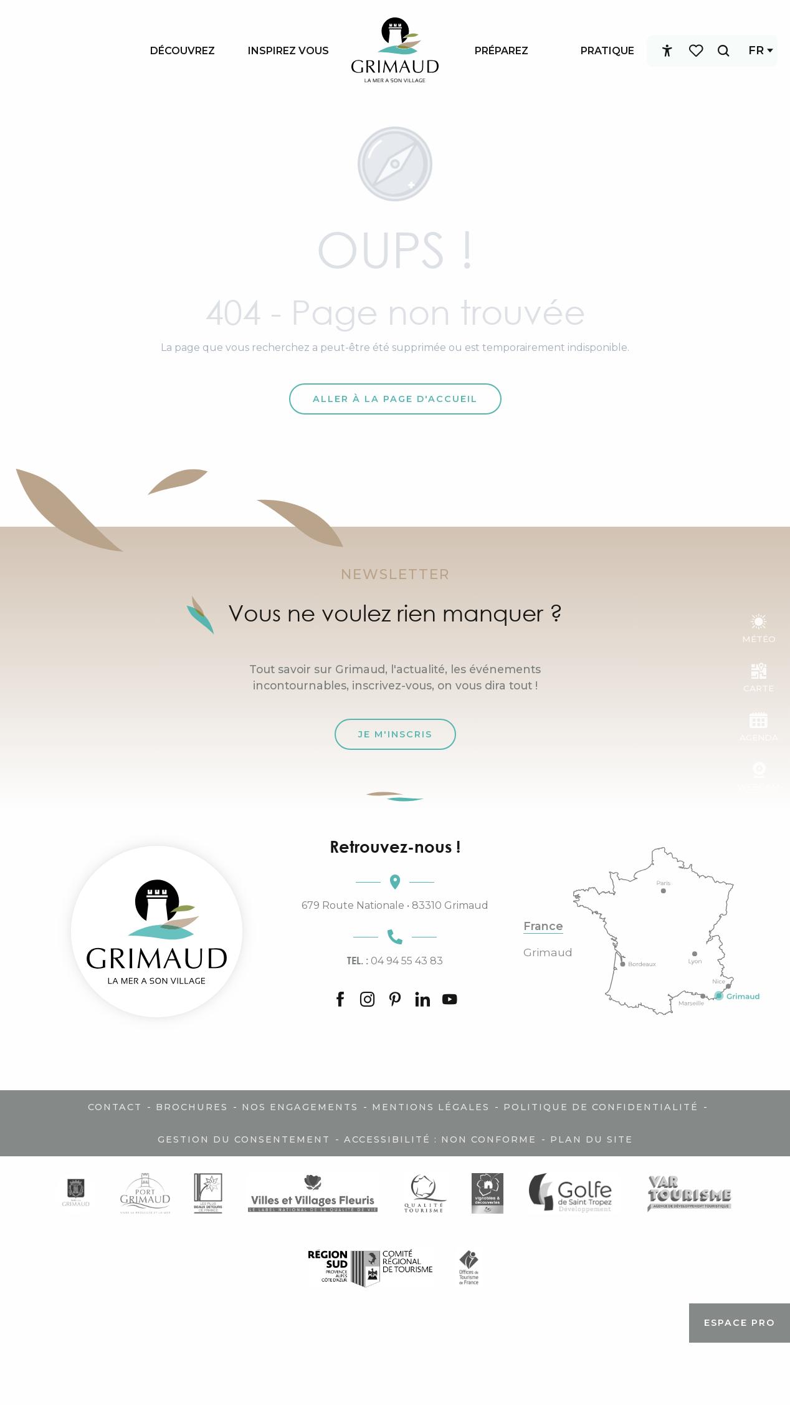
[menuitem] (182, 50)
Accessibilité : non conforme (440, 1139)
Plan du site (591, 1139)
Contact (115, 1107)
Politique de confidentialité (600, 1107)
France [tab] (543, 926)
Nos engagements (300, 1107)
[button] (714, 51)
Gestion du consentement (244, 1139)
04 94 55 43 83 (395, 960)
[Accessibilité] (658, 51)
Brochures (192, 1107)
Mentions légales (431, 1107)
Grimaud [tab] (548, 952)
